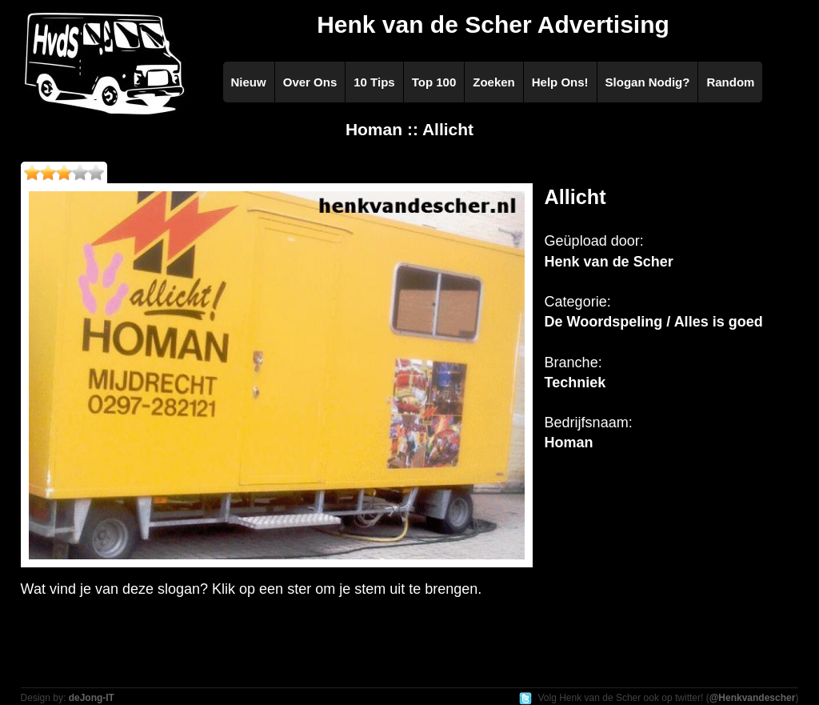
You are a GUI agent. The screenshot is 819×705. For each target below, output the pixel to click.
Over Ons (310, 82)
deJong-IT (91, 697)
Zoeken (494, 82)
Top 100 (434, 82)
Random (730, 82)
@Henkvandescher (752, 697)
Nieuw (248, 82)
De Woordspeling (604, 322)
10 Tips (374, 82)
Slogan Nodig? (647, 82)
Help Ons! (560, 82)
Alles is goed (718, 322)
